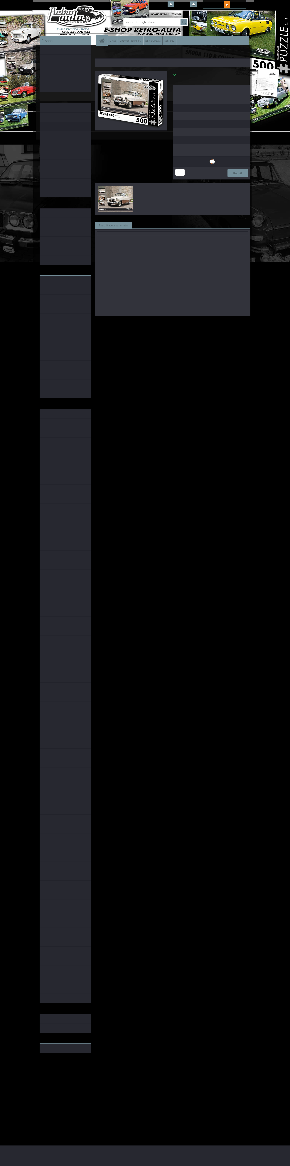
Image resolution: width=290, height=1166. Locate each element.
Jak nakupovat (153, 40)
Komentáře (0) (178, 225)
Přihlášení (182, 4)
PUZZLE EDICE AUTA (115, 53)
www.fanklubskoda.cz (54, 1075)
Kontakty (169, 40)
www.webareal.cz (79, 1138)
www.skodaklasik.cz (53, 1078)
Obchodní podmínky (130, 40)
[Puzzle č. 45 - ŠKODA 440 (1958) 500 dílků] (131, 72)
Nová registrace (208, 4)
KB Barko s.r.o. (187, 321)
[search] (184, 22)
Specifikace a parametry (113, 225)
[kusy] (180, 172)
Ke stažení (201, 225)
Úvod (100, 53)
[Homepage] (103, 40)
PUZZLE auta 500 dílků (139, 53)
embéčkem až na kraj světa (57, 1081)
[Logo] (65, 22)
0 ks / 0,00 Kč (239, 3)
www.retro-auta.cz (52, 1072)
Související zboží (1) (149, 225)
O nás (113, 40)
